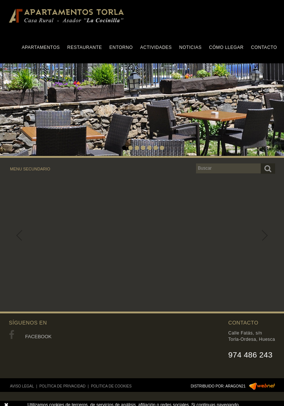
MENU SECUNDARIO (30, 169)
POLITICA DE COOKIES (111, 386)
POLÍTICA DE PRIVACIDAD (62, 386)
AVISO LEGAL (22, 386)
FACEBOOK (30, 336)
